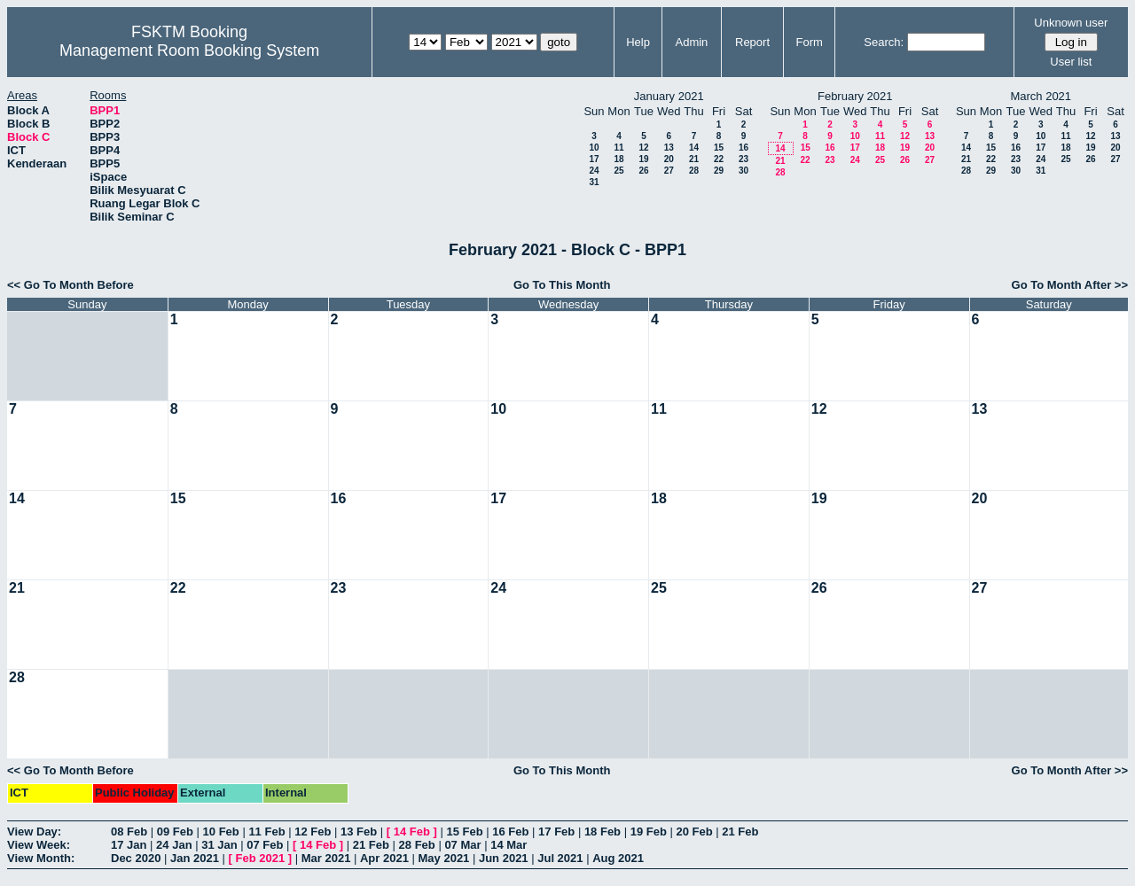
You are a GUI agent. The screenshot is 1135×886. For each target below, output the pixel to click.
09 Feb (175, 831)
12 (643, 147)
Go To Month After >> (1070, 284)
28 (694, 170)
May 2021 (444, 858)
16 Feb (510, 831)
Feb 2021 (261, 858)
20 (669, 159)
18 (618, 159)
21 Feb (740, 831)
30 (743, 170)
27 (669, 170)
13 (669, 147)
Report (752, 42)
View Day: (34, 831)
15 (719, 147)
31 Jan (219, 844)
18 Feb (602, 831)
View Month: (40, 858)
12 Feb (312, 831)
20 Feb (694, 831)
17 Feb (556, 831)
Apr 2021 (384, 858)
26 (643, 170)
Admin (691, 42)
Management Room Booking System (189, 50)
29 (719, 170)
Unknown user (1071, 22)
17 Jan (128, 844)
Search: (884, 42)
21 (694, 159)
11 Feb (266, 831)
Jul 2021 (560, 858)
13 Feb (358, 831)
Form (809, 42)
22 (719, 159)
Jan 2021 (194, 858)
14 (694, 147)
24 (594, 170)
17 (594, 159)
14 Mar (508, 844)
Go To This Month (562, 284)
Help (638, 42)
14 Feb (412, 831)
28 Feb (417, 844)
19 (643, 159)
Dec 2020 (135, 858)
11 (618, 147)
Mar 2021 (326, 858)
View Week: (38, 844)
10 (594, 147)
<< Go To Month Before (70, 284)
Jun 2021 (503, 858)
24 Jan (174, 844)
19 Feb (648, 831)
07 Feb (265, 844)
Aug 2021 (618, 858)
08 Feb (129, 831)
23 (743, 159)
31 (594, 182)
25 (618, 170)
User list (1071, 61)
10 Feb (221, 831)
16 (743, 147)
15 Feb (464, 831)
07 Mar (462, 844)
